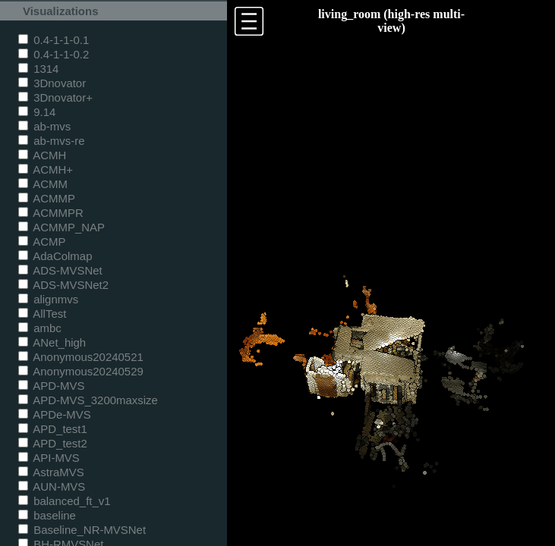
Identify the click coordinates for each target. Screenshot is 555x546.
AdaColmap (55, 255)
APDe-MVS (54, 414)
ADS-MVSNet (60, 270)
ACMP (42, 241)
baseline (47, 515)
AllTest (42, 313)
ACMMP (46, 198)
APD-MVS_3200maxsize (88, 400)
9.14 (36, 111)
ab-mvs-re (51, 140)
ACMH (42, 155)
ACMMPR (51, 212)
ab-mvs (44, 126)
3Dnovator (52, 83)
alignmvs (48, 299)
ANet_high (52, 342)
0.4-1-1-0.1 (53, 39)
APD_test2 (52, 443)
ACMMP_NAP (61, 227)
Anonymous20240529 (80, 371)
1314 (38, 68)
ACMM (43, 183)
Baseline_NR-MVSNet (82, 529)
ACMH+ (45, 169)
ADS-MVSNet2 (63, 284)
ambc (39, 328)
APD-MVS (51, 385)
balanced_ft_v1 (64, 500)
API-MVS (49, 457)
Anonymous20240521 (80, 356)
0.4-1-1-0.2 (53, 54)
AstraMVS (51, 472)
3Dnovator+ (55, 97)
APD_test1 (52, 428)
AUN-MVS (51, 486)
